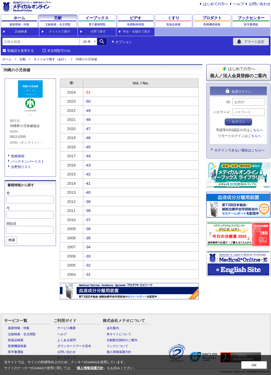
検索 (11, 240)
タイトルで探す (59, 31)
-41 (88, 183)
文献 (23, 59)
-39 (88, 201)
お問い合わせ (259, 4)
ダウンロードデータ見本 (74, 346)
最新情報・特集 (19, 328)
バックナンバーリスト (27, 161)
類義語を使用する (20, 51)
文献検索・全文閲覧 (22, 334)
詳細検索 (21, 31)
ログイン (238, 122)
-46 (88, 137)
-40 (88, 192)
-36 (88, 228)
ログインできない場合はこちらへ (239, 150)
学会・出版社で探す (137, 31)
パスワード (221, 112)
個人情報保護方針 (119, 352)
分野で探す (98, 31)
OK (254, 365)
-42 (88, 174)
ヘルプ (238, 4)
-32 (88, 265)
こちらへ (256, 130)
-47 (88, 128)
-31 (88, 274)
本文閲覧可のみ (59, 51)
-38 (88, 210)
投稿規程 (17, 156)
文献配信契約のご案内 (122, 340)
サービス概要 (66, 328)
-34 (88, 247)
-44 (88, 156)
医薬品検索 (15, 340)
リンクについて (117, 346)
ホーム (7, 59)
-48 (88, 119)
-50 (88, 101)
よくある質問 (66, 340)
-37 (88, 220)
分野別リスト (21, 167)
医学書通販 (15, 352)
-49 (88, 110)
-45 (88, 147)
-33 (88, 256)
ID (228, 102)
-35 (88, 238)
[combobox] (40, 41)
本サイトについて (119, 334)
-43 (88, 165)
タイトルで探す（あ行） (51, 59)
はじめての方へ (215, 4)
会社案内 (113, 328)
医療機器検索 (17, 346)
